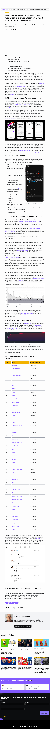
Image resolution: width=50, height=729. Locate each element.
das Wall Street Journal (38, 278)
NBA (13, 385)
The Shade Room (16, 455)
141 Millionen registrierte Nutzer (15, 66)
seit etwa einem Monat (24, 150)
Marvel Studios (15, 402)
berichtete (21, 280)
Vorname (3, 702)
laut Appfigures (27, 323)
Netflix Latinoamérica (17, 425)
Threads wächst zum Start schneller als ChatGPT (19, 63)
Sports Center (15, 419)
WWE (13, 513)
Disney (13, 415)
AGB (47, 722)
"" (19, 188)
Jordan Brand (15, 526)
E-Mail (2, 707)
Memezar (14, 459)
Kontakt (20, 722)
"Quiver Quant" (37, 325)
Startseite (3, 9)
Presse (16, 722)
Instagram (14, 365)
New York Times (16, 445)
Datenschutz (42, 722)
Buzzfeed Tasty (15, 439)
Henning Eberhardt (38, 665)
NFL (13, 472)
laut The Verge (12, 247)
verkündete (41, 83)
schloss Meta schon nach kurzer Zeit (21, 104)
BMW (13, 422)
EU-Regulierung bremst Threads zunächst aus (18, 57)
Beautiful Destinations (17, 469)
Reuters (12, 94)
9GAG (13, 392)
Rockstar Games (16, 506)
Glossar (31, 722)
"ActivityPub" (21, 223)
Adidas (13, 482)
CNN (13, 449)
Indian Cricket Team (17, 496)
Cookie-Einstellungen (25, 724)
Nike (13, 372)
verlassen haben (21, 259)
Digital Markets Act (10, 118)
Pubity (13, 409)
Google (14, 502)
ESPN (13, 452)
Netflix (13, 395)
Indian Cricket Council (17, 499)
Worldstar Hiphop (16, 476)
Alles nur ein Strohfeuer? (13, 64)
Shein (13, 462)
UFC (13, 429)
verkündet (32, 228)
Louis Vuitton (15, 398)
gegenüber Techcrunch (27, 313)
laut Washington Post (20, 86)
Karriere (12, 722)
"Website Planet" (29, 262)
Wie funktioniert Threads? (13, 59)
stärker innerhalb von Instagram (31, 314)
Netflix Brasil (15, 405)
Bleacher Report (16, 486)
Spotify (14, 509)
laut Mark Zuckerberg (22, 250)
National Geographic (17, 368)
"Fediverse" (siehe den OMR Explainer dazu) (29, 221)
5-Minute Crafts (15, 479)
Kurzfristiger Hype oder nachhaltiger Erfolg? (18, 70)
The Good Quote (16, 489)
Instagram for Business (17, 523)
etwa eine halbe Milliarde (13, 328)
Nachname (27, 702)
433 (13, 382)
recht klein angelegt (10, 231)
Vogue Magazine (16, 412)
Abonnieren (44, 713)
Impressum (36, 722)
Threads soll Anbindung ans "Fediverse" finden (18, 61)
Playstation (14, 432)
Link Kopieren (20, 29)
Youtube (14, 435)
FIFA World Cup (16, 388)
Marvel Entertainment (17, 378)
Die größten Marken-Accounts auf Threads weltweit (19, 68)
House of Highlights (17, 442)
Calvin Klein (15, 516)
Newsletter (26, 722)
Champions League (16, 375)
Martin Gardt (4, 648)
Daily (7, 9)
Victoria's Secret (16, 466)
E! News (14, 529)
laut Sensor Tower (26, 273)
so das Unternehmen (10, 107)
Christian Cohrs (5, 665)
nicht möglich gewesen (36, 152)
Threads (14, 492)
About (8, 722)
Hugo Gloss (15, 519)
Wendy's (38, 538)
